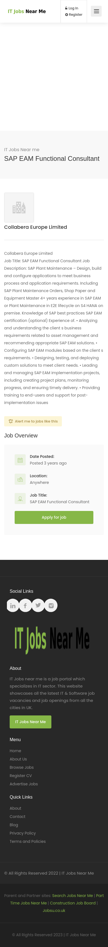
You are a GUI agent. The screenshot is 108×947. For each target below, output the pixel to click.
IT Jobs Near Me (30, 722)
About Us (18, 759)
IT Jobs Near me (21, 149)
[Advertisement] (54, 77)
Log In (71, 8)
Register (74, 14)
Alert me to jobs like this (36, 421)
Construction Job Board (73, 903)
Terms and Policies (28, 841)
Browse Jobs (22, 767)
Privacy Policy (23, 833)
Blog (14, 825)
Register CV (21, 775)
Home (15, 751)
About (15, 808)
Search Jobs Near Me (72, 895)
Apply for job (54, 517)
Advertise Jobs (24, 784)
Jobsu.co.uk (54, 910)
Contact (17, 816)
